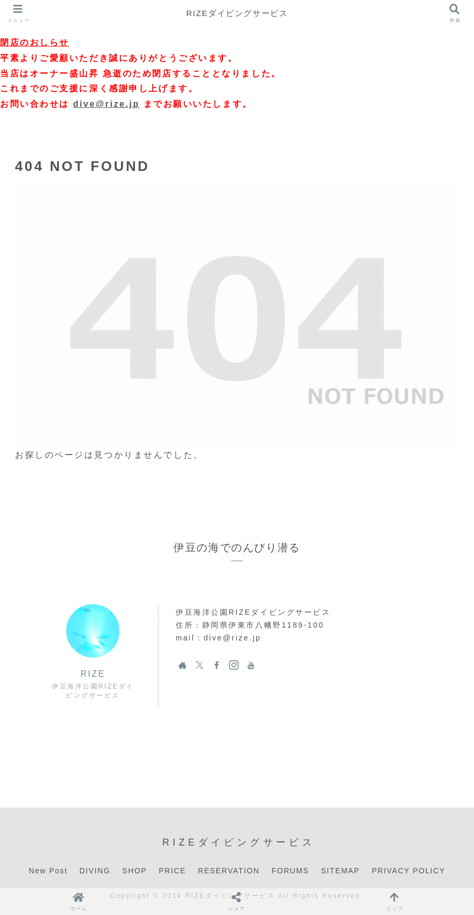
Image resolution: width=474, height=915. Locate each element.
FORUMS (290, 870)
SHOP (134, 870)
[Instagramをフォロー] (234, 665)
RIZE (93, 673)
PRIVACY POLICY (408, 870)
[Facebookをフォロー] (217, 665)
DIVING (95, 870)
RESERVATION (229, 870)
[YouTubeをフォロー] (251, 665)
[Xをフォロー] (200, 665)
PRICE (172, 870)
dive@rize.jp (106, 103)
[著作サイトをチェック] (182, 665)
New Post (48, 870)
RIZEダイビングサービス (236, 13)
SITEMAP (340, 870)
